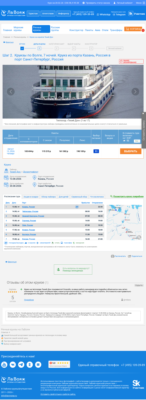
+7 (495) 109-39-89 (83, 14)
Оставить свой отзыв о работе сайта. (58, 394)
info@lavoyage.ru (9, 396)
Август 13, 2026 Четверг (11, 151)
